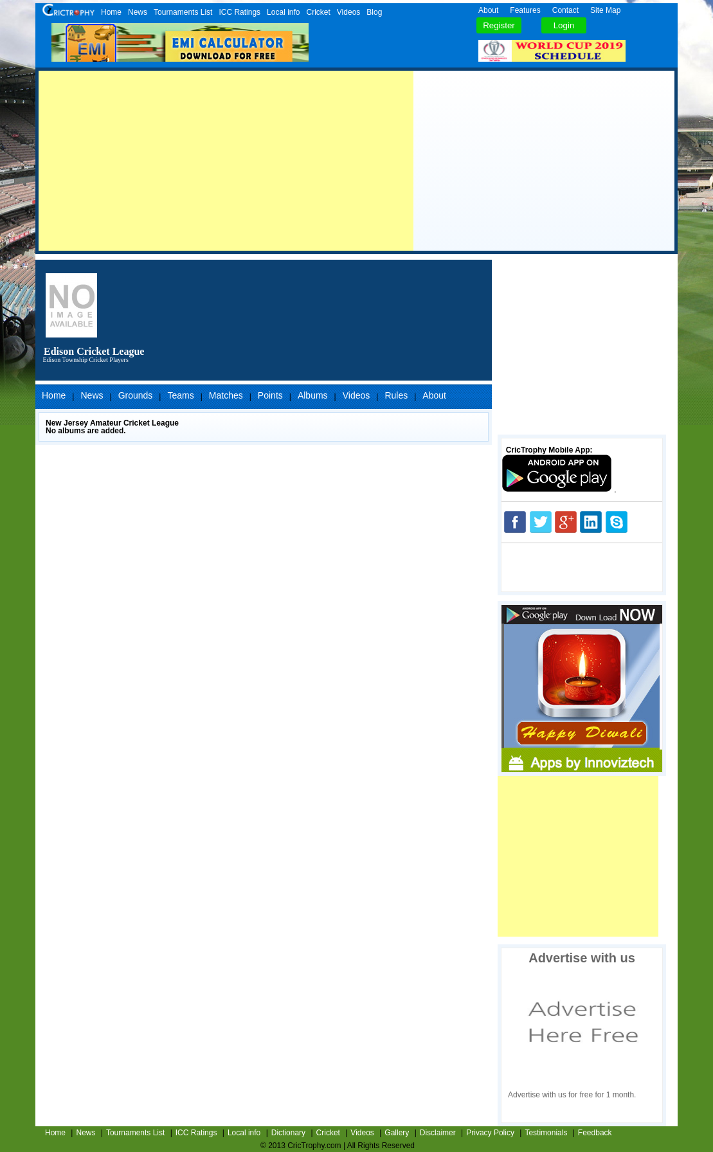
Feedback (595, 1132)
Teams (180, 395)
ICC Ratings (239, 12)
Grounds (135, 395)
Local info (283, 12)
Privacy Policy (490, 1132)
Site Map (605, 10)
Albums (313, 395)
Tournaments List (183, 12)
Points (270, 395)
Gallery (396, 1132)
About (488, 10)
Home (111, 12)
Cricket (318, 12)
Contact (565, 10)
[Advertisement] (226, 161)
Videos (348, 12)
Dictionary (288, 1132)
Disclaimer (438, 1132)
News (137, 12)
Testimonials (546, 1132)
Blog (374, 12)
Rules (396, 395)
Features (525, 10)
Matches (226, 395)
